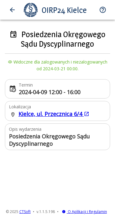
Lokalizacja (20, 107)
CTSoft (25, 211)
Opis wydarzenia (25, 129)
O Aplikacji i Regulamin (84, 211)
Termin (26, 85)
